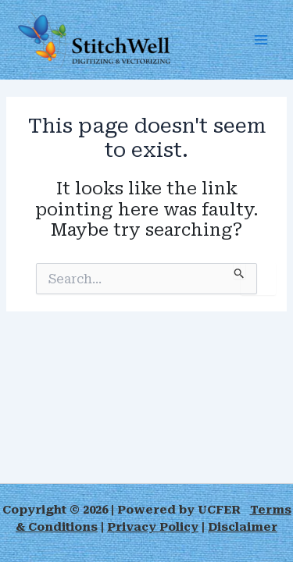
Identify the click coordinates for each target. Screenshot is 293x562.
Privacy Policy (152, 527)
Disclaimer (242, 527)
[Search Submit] (239, 271)
